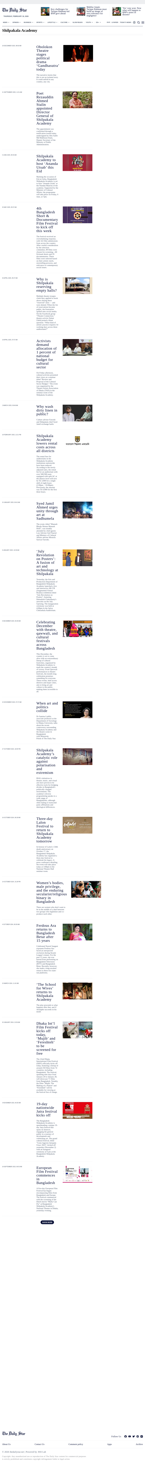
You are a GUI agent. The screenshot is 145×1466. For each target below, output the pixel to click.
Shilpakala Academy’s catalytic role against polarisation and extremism (46, 761)
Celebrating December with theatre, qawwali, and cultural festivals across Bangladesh (47, 635)
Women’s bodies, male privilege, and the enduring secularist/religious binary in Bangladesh (51, 892)
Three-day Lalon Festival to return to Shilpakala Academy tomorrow (44, 830)
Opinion (15, 22)
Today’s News (125, 22)
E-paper (115, 22)
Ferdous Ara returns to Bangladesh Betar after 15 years (46, 933)
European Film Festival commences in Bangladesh (47, 1175)
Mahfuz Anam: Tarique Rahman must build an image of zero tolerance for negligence (97, 11)
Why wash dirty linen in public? (46, 410)
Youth (88, 22)
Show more (47, 1222)
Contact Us (39, 1444)
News (5, 22)
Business (27, 22)
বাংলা (108, 22)
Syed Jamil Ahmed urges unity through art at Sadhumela (47, 510)
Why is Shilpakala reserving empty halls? (46, 284)
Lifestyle (51, 22)
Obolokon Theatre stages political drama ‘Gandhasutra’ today (47, 58)
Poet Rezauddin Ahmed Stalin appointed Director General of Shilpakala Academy (44, 108)
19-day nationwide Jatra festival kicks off (46, 1109)
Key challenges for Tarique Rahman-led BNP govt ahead (60, 11)
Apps (109, 1444)
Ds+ (97, 22)
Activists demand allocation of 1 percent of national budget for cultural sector (46, 354)
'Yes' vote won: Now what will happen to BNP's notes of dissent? (131, 11)
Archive (139, 1444)
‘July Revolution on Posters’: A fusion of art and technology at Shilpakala (47, 562)
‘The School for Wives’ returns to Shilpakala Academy (46, 991)
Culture (64, 22)
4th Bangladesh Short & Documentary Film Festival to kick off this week (47, 219)
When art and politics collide (47, 707)
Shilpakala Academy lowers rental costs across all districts (46, 443)
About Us (6, 1444)
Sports (39, 22)
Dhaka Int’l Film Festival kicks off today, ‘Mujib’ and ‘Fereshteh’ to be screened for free (47, 1038)
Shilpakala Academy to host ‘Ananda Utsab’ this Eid (47, 163)
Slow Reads (78, 22)
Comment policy (75, 1444)
